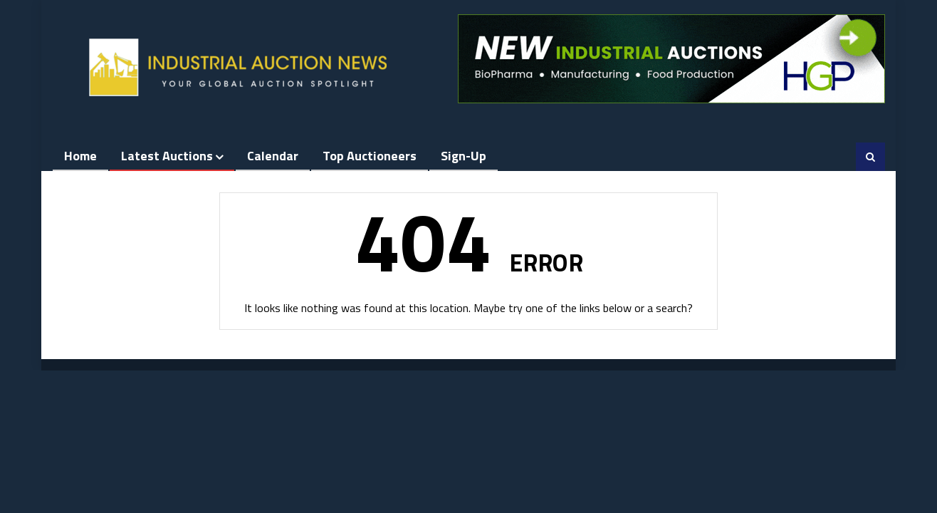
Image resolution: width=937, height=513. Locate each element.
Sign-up (463, 155)
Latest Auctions (167, 155)
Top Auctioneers (370, 155)
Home (80, 155)
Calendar (272, 155)
